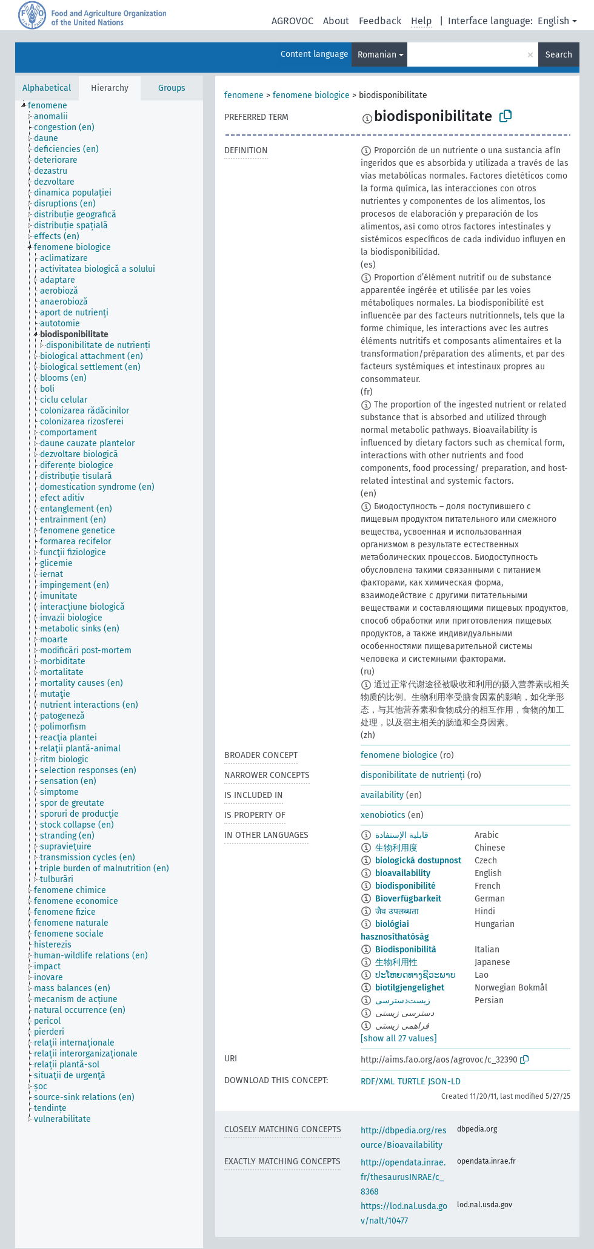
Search (559, 55)
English (553, 21)
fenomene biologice (311, 95)
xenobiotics (383, 815)
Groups (171, 88)
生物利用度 (396, 848)
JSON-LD (444, 1081)
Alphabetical (46, 88)
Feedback (380, 21)
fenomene (244, 95)
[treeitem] (52, 106)
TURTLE (411, 1081)
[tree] (109, 674)
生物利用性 (396, 962)
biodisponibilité (405, 886)
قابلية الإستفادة (402, 835)
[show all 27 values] (399, 1038)
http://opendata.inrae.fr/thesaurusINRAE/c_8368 (403, 1177)
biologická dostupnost (418, 860)
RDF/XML (378, 1081)
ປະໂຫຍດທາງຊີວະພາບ (415, 975)
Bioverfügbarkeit (408, 899)
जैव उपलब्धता (397, 911)
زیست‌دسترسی (402, 1000)
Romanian (377, 55)
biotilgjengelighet (409, 988)
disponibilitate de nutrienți (413, 775)
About (336, 21)
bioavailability (402, 873)
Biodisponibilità (405, 949)
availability (382, 795)
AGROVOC (292, 21)
